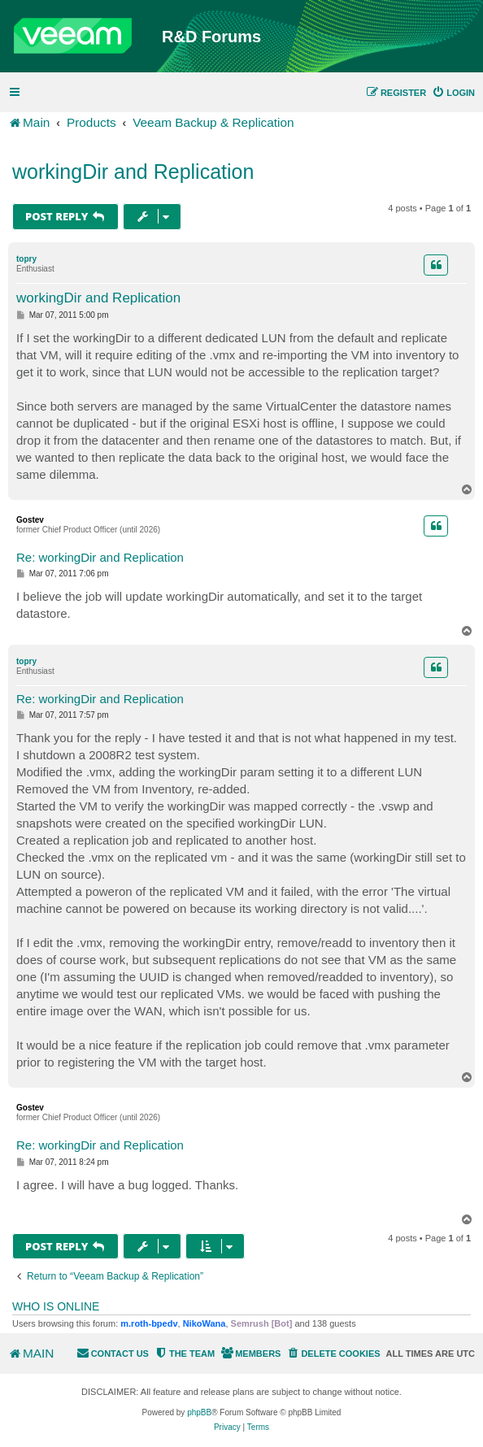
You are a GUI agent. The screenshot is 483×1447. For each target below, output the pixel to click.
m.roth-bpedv (148, 1323)
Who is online (55, 1306)
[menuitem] (453, 92)
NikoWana (204, 1323)
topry (26, 258)
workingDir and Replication (133, 171)
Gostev (30, 519)
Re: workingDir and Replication (100, 557)
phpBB (199, 1412)
